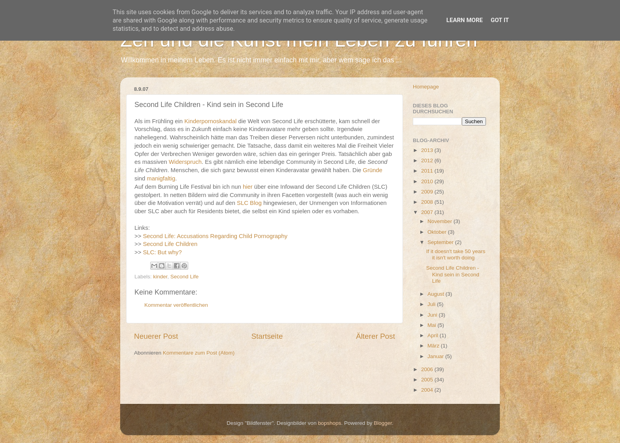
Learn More (464, 20)
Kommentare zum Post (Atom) (199, 353)
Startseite (267, 336)
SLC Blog (249, 203)
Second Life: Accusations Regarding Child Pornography (215, 236)
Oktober (437, 232)
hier (248, 187)
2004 (428, 390)
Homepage (426, 87)
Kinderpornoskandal (210, 121)
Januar (436, 356)
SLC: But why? (162, 252)
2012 (428, 160)
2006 (428, 369)
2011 (428, 171)
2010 (428, 181)
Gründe (373, 170)
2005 (428, 380)
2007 (428, 212)
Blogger (383, 423)
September (441, 242)
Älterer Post (375, 336)
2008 (428, 202)
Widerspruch (185, 162)
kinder (160, 277)
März (434, 346)
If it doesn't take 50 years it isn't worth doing (456, 254)
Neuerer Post (156, 336)
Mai (432, 325)
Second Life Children (170, 244)
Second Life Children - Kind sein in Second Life (452, 274)
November (440, 221)
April (433, 335)
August (436, 294)
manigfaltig (161, 178)
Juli (432, 304)
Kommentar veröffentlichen (176, 305)
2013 (428, 150)
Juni (433, 315)
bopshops (329, 423)
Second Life (184, 277)
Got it (500, 20)
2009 (428, 192)
